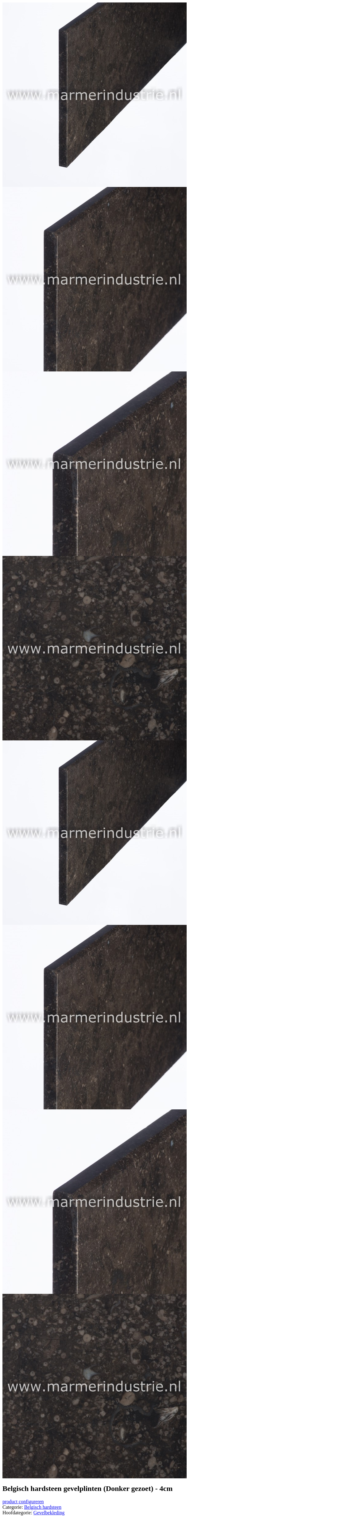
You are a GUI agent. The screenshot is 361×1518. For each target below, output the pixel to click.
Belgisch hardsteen (42, 1507)
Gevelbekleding (48, 1512)
